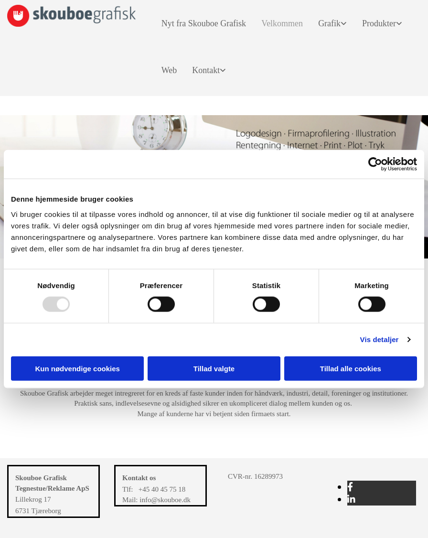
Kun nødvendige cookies (77, 368)
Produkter (379, 23)
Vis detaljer (379, 339)
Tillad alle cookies (350, 368)
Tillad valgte (214, 368)
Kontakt (206, 70)
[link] (329, 23)
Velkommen (282, 23)
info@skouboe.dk (165, 500)
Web (169, 70)
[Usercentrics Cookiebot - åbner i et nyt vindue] (375, 164)
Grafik (329, 23)
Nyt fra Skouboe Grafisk (203, 23)
